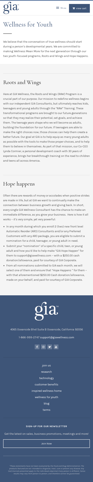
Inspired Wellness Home (47, 391)
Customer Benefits (46, 384)
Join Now (46, 443)
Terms (46, 410)
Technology (46, 378)
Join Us (46, 365)
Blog (46, 403)
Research (46, 372)
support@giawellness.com (57, 337)
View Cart (81, 8)
